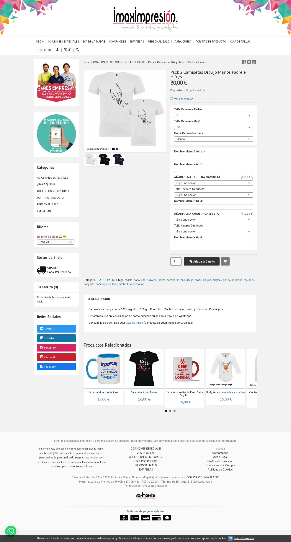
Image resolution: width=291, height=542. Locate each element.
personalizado (65, 457)
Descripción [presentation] (98, 299)
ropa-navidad (91, 457)
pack (251, 280)
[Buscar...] (77, 50)
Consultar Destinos (59, 272)
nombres (44, 453)
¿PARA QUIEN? (46, 184)
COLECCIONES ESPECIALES (54, 191)
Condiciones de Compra (220, 465)
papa (137, 280)
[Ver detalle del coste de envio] (42, 270)
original (216, 280)
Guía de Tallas (240, 41)
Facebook (48, 366)
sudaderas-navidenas (95, 462)
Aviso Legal (220, 457)
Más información (244, 538)
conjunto (89, 284)
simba (122, 284)
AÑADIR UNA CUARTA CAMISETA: (197, 213)
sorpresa (236, 280)
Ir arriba (220, 448)
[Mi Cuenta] (57, 50)
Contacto (44, 50)
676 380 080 (211, 477)
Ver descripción (181, 99)
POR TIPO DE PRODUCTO (211, 41)
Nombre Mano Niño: (188, 164)
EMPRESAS (137, 41)
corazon (60, 448)
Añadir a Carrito (202, 261)
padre (144, 280)
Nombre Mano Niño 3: (188, 201)
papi (98, 284)
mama (100, 448)
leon (114, 284)
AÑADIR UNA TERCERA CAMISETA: (197, 177)
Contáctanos (220, 453)
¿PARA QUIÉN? (183, 41)
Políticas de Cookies (220, 469)
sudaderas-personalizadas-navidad (68, 466)
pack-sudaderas (67, 453)
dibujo (190, 280)
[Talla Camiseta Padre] (213, 115)
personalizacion (95, 453)
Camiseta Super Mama (144, 392)
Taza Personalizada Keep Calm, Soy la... (184, 393)
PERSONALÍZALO (158, 41)
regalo (129, 280)
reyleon (106, 284)
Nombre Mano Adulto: (189, 151)
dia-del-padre (157, 280)
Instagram (48, 347)
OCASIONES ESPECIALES (63, 41)
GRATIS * (53, 267)
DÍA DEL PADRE (106, 280)
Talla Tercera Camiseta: (189, 189)
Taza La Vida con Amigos (103, 392)
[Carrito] (67, 50)
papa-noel (81, 453)
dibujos (206, 280)
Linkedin (47, 338)
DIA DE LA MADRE (94, 41)
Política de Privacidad (220, 461)
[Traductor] (55, 242)
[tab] (98, 299)
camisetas (173, 280)
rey (245, 280)
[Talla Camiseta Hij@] (213, 127)
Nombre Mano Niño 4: (188, 237)
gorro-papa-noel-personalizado (80, 448)
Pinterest (47, 357)
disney (226, 280)
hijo (183, 280)
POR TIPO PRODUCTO (50, 197)
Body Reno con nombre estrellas (225, 392)
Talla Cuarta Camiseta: (188, 225)
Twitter (46, 329)
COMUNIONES (117, 41)
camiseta (50, 448)
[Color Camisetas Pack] (213, 139)
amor (198, 280)
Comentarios (136, 284)
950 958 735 (194, 477)
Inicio (40, 41)
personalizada (47, 457)
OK (230, 538)
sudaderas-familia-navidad (69, 462)
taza (90, 466)
